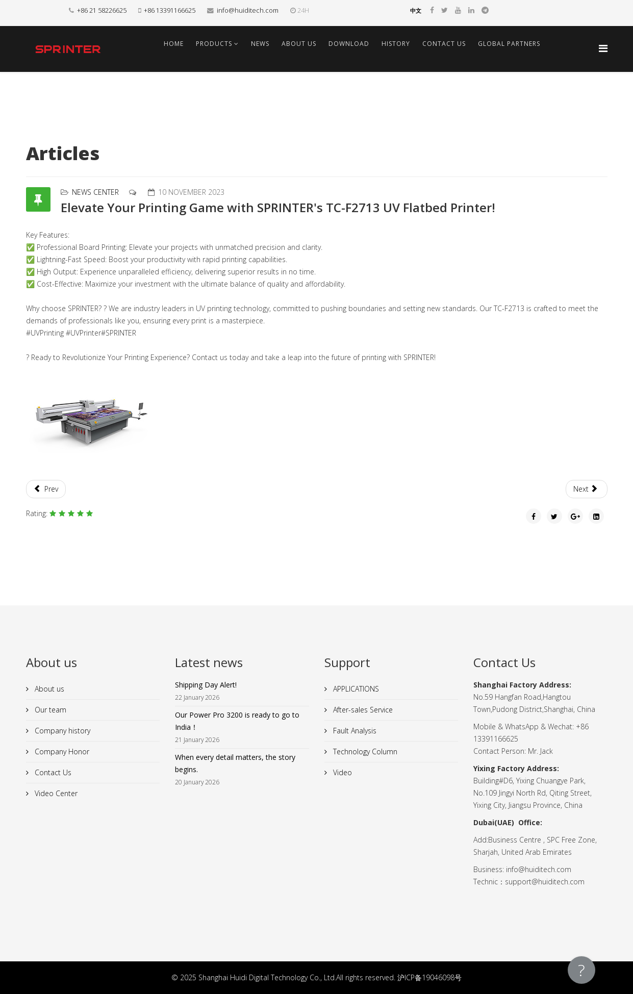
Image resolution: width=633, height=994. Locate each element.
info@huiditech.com (247, 10)
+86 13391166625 (169, 10)
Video (341, 772)
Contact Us (444, 43)
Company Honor (61, 751)
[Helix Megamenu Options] (603, 48)
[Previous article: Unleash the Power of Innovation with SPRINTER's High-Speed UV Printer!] (46, 489)
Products (214, 43)
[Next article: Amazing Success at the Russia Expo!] (586, 489)
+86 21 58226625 (101, 10)
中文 (415, 10)
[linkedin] (471, 10)
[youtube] (458, 10)
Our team (49, 710)
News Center (95, 192)
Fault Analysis (353, 730)
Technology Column (364, 751)
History (396, 43)
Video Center (55, 793)
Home (174, 43)
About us (299, 43)
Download (348, 43)
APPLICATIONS (355, 689)
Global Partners (509, 43)
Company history (61, 730)
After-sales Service (362, 710)
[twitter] (444, 10)
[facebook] (432, 10)
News (260, 43)
